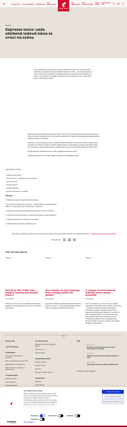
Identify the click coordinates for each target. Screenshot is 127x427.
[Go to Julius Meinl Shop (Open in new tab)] (118, 3)
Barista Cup (15, 4)
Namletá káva (40, 353)
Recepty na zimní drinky (43, 372)
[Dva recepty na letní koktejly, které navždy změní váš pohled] (63, 273)
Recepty (38, 369)
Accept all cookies (112, 393)
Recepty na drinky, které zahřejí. (103, 234)
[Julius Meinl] (4, 3)
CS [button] (123, 3)
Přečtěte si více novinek (86, 371)
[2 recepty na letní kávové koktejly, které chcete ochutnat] (103, 273)
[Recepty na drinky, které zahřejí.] (23, 273)
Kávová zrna (39, 349)
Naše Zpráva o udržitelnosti (15, 364)
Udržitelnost (40, 4)
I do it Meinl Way (28, 4)
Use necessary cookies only (112, 403)
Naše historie (39, 385)
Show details (28, 423)
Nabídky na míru (11, 378)
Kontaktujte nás (106, 3)
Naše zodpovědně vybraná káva (16, 361)
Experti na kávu (40, 362)
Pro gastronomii (51, 3)
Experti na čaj (40, 365)
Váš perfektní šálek (87, 3)
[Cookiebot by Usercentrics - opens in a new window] (12, 423)
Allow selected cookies (113, 398)
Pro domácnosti (75, 3)
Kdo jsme (38, 381)
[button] (113, 3)
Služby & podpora (11, 385)
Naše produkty (10, 382)
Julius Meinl (97, 3)
